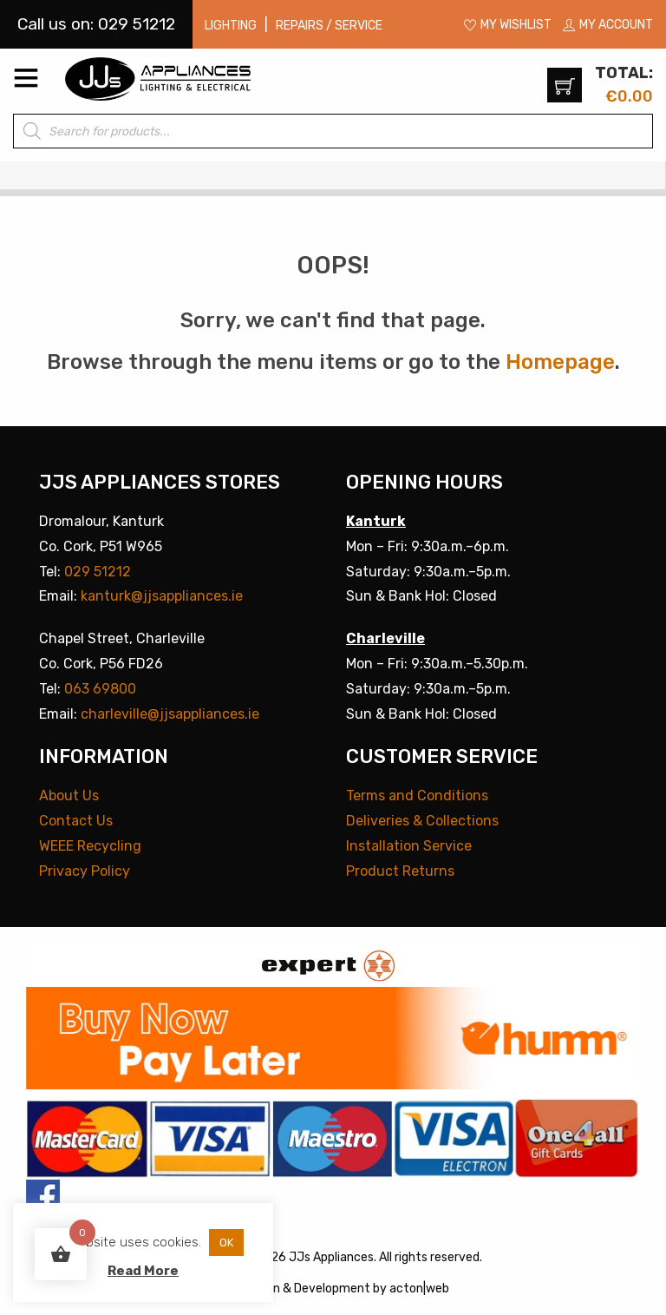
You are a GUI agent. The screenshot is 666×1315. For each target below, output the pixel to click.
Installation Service (409, 846)
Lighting (231, 25)
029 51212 (97, 571)
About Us (69, 795)
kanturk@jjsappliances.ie (162, 596)
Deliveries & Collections (422, 820)
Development (332, 1288)
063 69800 (100, 689)
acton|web (419, 1288)
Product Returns (400, 871)
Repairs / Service (329, 25)
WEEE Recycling (90, 846)
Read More (143, 1271)
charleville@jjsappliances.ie (170, 714)
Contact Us (76, 820)
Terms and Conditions (417, 795)
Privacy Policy (84, 871)
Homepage (560, 362)
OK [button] (226, 1242)
